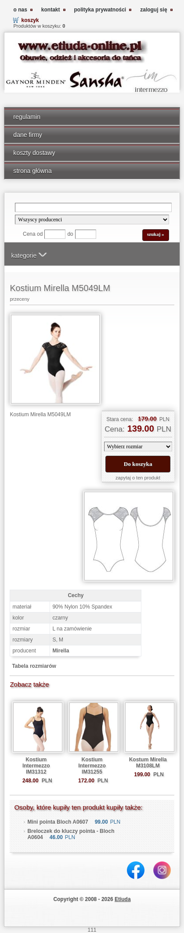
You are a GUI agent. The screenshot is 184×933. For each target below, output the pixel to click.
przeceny (19, 299)
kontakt (50, 10)
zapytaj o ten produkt (137, 477)
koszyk (30, 20)
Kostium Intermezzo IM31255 (92, 765)
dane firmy (27, 134)
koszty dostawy (34, 152)
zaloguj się (153, 10)
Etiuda (123, 899)
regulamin (26, 116)
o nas (20, 10)
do (70, 234)
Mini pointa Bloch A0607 (57, 822)
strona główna (32, 170)
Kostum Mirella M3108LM (148, 762)
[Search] (93, 207)
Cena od (33, 234)
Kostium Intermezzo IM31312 (36, 765)
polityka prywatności (100, 10)
